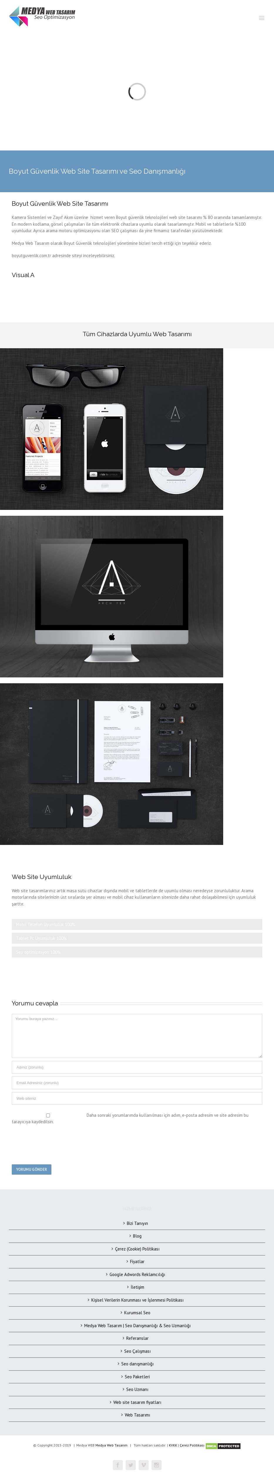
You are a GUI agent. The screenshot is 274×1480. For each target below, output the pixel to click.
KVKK (173, 1445)
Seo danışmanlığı (137, 1364)
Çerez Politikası (192, 1445)
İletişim (137, 1287)
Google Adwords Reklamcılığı (137, 1274)
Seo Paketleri (137, 1376)
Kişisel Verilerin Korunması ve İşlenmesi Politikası (137, 1300)
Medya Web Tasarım (111, 1445)
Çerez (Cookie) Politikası (137, 1249)
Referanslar (137, 1338)
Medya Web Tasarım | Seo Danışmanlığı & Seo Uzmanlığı (137, 1325)
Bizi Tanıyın (137, 1223)
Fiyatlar (137, 1261)
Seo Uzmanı (137, 1389)
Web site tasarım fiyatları (137, 1402)
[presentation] (56, 1144)
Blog (137, 1236)
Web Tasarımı (137, 1415)
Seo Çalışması (137, 1351)
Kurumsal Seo (137, 1312)
